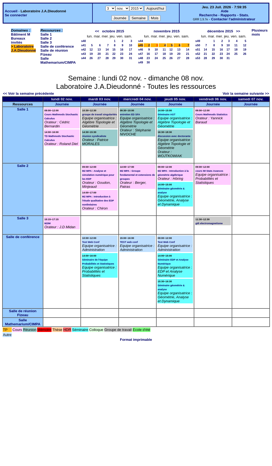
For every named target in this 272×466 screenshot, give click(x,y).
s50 (197, 45)
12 (91, 49)
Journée (62, 104)
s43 (83, 53)
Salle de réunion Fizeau (23, 313)
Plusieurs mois (260, 32)
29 (113, 58)
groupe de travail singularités (99, 114)
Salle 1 (46, 34)
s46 (140, 49)
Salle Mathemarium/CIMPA (58, 60)
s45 (140, 45)
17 (130, 49)
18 (164, 53)
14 (107, 49)
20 (99, 53)
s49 (140, 62)
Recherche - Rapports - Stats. (224, 15)
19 (91, 53)
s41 (83, 45)
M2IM (47, 223)
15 (113, 49)
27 (99, 58)
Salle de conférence (57, 46)
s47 (140, 53)
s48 (140, 58)
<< (97, 31)
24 (130, 53)
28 (107, 58)
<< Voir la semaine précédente (28, 93)
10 (130, 45)
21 (107, 53)
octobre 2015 (113, 31)
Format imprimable (136, 340)
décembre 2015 (220, 31)
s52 (197, 53)
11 (164, 49)
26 (91, 58)
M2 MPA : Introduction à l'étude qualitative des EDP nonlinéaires (98, 200)
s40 (83, 41)
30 (121, 58)
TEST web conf (129, 242)
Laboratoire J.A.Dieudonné (23, 48)
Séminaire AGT (167, 114)
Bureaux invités (18, 40)
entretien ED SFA (130, 114)
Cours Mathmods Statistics (211, 114)
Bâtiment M (20, 34)
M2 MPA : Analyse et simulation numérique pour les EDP (98, 175)
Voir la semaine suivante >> (246, 93)
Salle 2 (46, 38)
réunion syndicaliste (94, 136)
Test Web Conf (90, 242)
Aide (224, 11)
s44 (83, 58)
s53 (197, 58)
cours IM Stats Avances (209, 171)
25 (164, 58)
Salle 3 (46, 42)
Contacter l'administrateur (233, 19)
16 (121, 49)
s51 (197, 49)
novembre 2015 (167, 31)
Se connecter (16, 15)
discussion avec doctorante (174, 136)
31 (130, 58)
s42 (83, 49)
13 (99, 49)
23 (121, 53)
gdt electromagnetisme (209, 223)
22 (113, 53)
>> (238, 31)
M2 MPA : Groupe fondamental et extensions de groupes (137, 175)
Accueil (11, 11)
